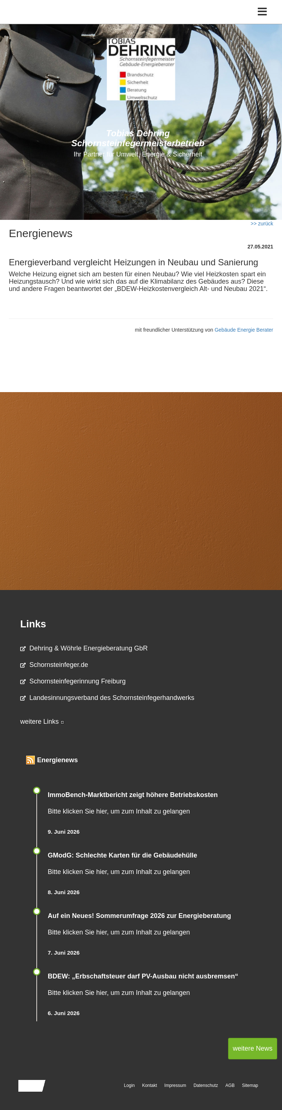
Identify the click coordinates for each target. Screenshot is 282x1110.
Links (33, 624)
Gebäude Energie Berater (243, 330)
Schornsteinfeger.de (54, 664)
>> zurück (262, 223)
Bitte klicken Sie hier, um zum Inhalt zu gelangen (119, 811)
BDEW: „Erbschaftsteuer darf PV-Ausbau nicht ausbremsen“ (143, 976)
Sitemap (250, 1085)
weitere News (252, 1048)
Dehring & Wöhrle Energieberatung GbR (84, 648)
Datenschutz (206, 1085)
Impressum (175, 1085)
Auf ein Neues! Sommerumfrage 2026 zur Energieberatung (139, 915)
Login (129, 1085)
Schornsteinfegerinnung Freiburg (73, 681)
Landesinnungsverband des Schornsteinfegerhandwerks (107, 697)
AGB (230, 1085)
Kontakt (149, 1085)
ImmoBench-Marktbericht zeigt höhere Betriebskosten (133, 795)
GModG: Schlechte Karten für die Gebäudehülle (122, 855)
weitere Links (42, 721)
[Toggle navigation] (262, 12)
